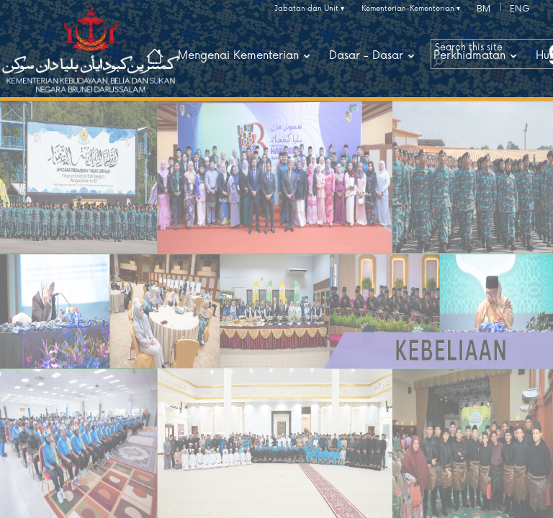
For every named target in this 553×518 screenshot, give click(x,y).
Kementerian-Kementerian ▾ (410, 8)
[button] (438, 61)
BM (483, 9)
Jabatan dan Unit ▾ (309, 8)
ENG (520, 9)
